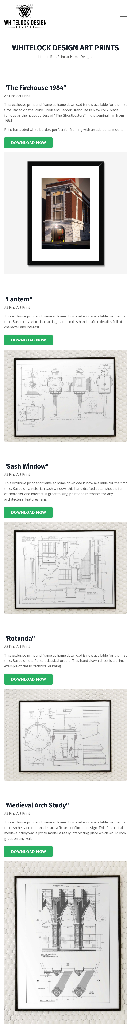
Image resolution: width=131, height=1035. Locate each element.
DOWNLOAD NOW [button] (28, 142)
